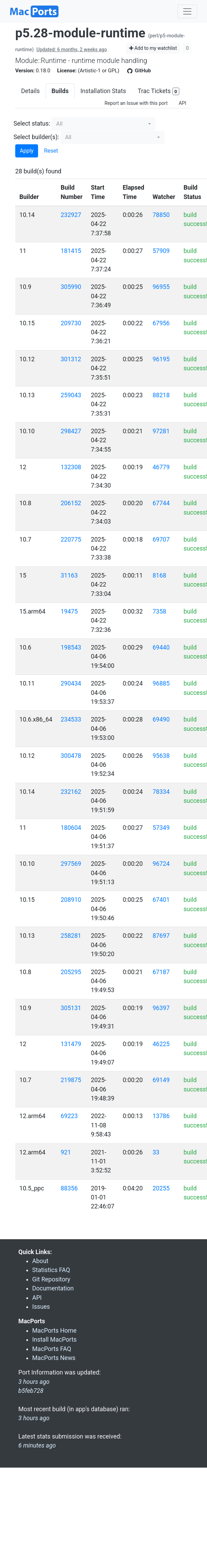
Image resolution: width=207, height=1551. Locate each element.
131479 (71, 1044)
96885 (161, 683)
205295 (71, 972)
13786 (161, 1116)
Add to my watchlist (153, 48)
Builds (60, 91)
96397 (161, 1008)
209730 (71, 323)
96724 (161, 863)
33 (156, 1152)
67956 (161, 323)
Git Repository (51, 1279)
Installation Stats (103, 91)
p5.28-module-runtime (80, 33)
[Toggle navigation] (187, 11)
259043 (71, 395)
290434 (71, 683)
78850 (161, 214)
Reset (51, 150)
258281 (71, 935)
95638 (161, 755)
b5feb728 (30, 1390)
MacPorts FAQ (51, 1348)
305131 (71, 1008)
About (40, 1261)
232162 (71, 791)
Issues (41, 1306)
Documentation (53, 1288)
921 (66, 1152)
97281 (161, 431)
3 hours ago (34, 1418)
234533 (71, 719)
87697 (161, 935)
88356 (69, 1188)
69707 (161, 539)
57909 (161, 250)
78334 (161, 791)
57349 (161, 827)
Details (30, 91)
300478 (71, 755)
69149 (161, 1080)
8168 (159, 575)
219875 (71, 1080)
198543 (71, 647)
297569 (71, 863)
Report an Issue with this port (136, 103)
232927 (71, 214)
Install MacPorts (54, 1339)
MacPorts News (53, 1357)
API (182, 103)
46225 (161, 1044)
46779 (161, 467)
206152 (71, 503)
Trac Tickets (158, 92)
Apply (27, 150)
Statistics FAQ (51, 1270)
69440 (161, 647)
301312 (71, 359)
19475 (69, 611)
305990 (71, 286)
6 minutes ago (37, 1445)
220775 (71, 539)
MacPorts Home (54, 1330)
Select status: (32, 123)
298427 (71, 431)
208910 (71, 899)
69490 (161, 719)
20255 (161, 1188)
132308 (71, 467)
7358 (159, 611)
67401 (161, 899)
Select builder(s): (36, 137)
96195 (161, 359)
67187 (161, 972)
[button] (103, 123)
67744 (161, 503)
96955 (161, 286)
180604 (71, 827)
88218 (161, 395)
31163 (69, 575)
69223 (69, 1116)
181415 (71, 250)
